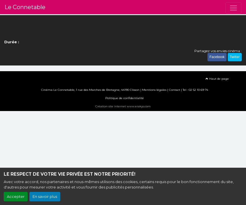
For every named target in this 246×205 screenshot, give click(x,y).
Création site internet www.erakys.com (123, 106)
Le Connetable (25, 7)
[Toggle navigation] (233, 8)
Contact (174, 90)
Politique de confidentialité (124, 98)
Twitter (235, 57)
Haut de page (217, 79)
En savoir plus (45, 196)
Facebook (217, 57)
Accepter (16, 196)
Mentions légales (154, 90)
